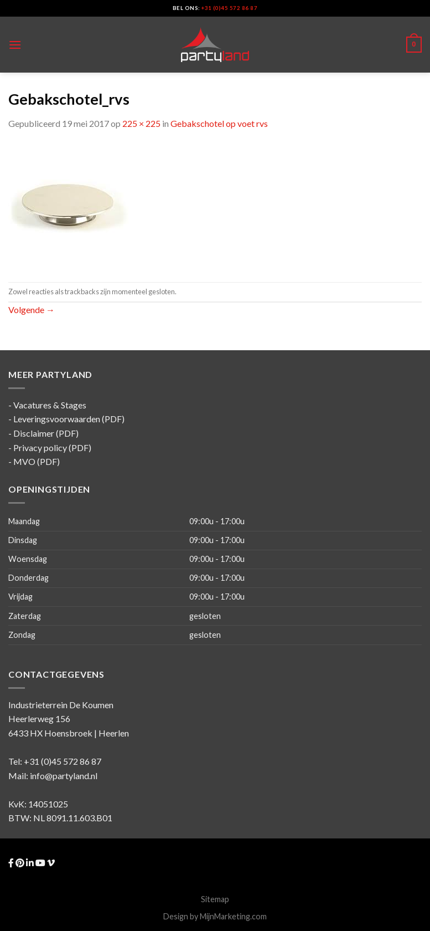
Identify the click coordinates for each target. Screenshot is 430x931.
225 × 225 (141, 123)
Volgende (31, 309)
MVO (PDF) (36, 461)
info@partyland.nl (63, 775)
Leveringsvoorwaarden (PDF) (69, 418)
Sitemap (215, 899)
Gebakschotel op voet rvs (219, 123)
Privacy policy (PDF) (52, 447)
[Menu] (15, 44)
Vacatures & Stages (49, 405)
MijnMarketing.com (233, 916)
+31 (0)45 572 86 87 (229, 8)
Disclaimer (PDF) (46, 433)
